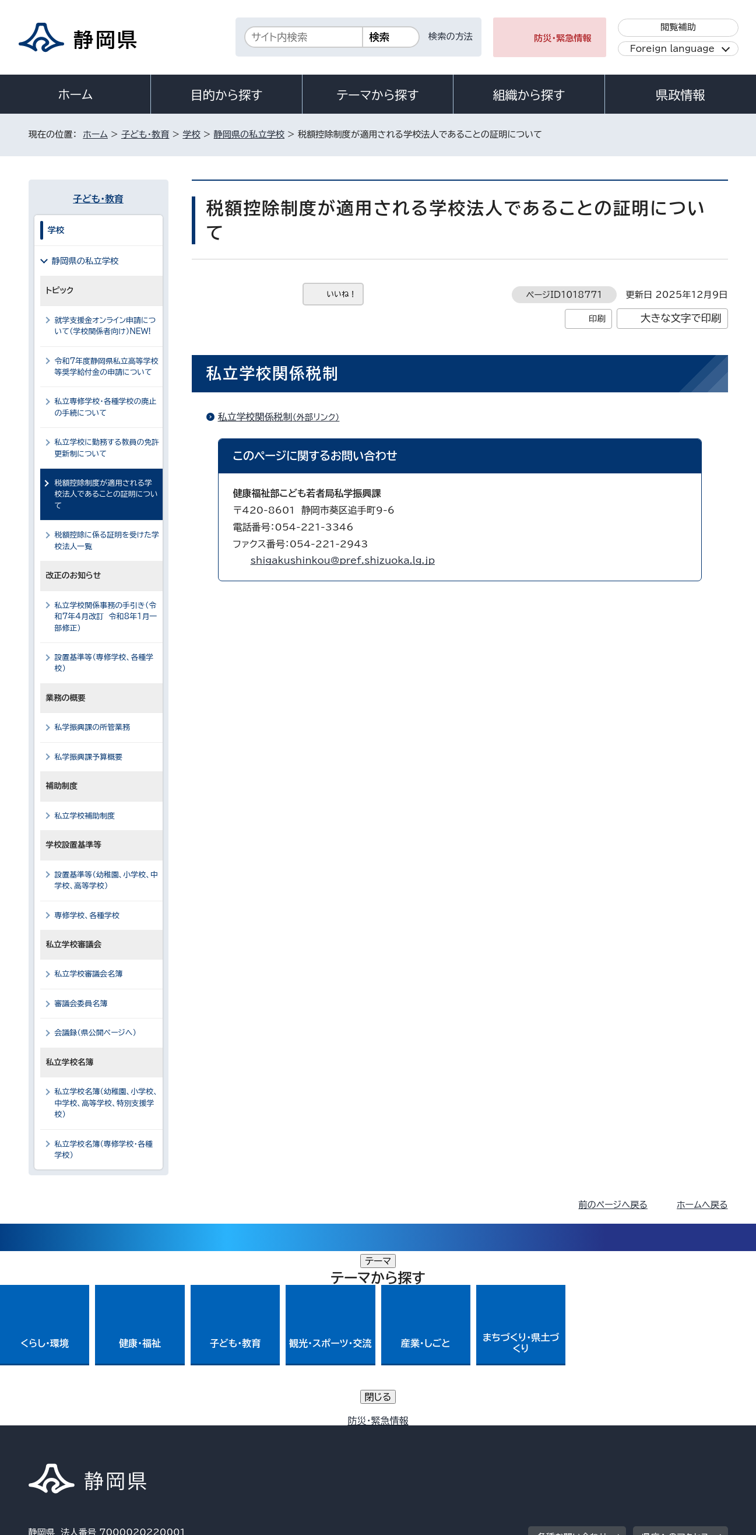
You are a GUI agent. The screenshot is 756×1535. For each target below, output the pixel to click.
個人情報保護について (213, 1435)
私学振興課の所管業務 (93, 727)
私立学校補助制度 (85, 816)
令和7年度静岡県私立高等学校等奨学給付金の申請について (107, 366)
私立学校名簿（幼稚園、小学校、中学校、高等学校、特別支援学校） (106, 1103)
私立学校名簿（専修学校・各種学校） (104, 1149)
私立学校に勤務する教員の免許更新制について (107, 447)
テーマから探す (377, 95)
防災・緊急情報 (563, 38)
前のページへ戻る (613, 1204)
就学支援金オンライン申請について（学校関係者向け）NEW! (105, 326)
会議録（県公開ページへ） (96, 1033)
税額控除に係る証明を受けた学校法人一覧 (107, 540)
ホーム (75, 94)
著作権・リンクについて (83, 1435)
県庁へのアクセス (675, 1362)
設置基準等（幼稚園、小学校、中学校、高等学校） (106, 880)
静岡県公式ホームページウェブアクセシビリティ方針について (416, 1435)
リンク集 (592, 1435)
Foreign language (672, 48)
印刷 (597, 318)
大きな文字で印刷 (681, 318)
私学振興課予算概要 (89, 757)
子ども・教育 (145, 134)
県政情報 (680, 95)
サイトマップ (673, 1435)
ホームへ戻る (702, 1204)
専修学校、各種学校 (87, 915)
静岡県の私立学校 (249, 134)
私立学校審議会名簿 (89, 974)
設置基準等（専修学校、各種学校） (104, 663)
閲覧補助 (678, 27)
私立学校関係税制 (284, 416)
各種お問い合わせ (572, 1362)
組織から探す (529, 95)
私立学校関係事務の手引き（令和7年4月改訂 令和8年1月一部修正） (106, 617)
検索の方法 (450, 36)
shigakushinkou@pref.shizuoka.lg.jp (343, 560)
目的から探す (227, 95)
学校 (191, 134)
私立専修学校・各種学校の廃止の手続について (106, 407)
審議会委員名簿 (81, 1003)
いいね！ (342, 294)
